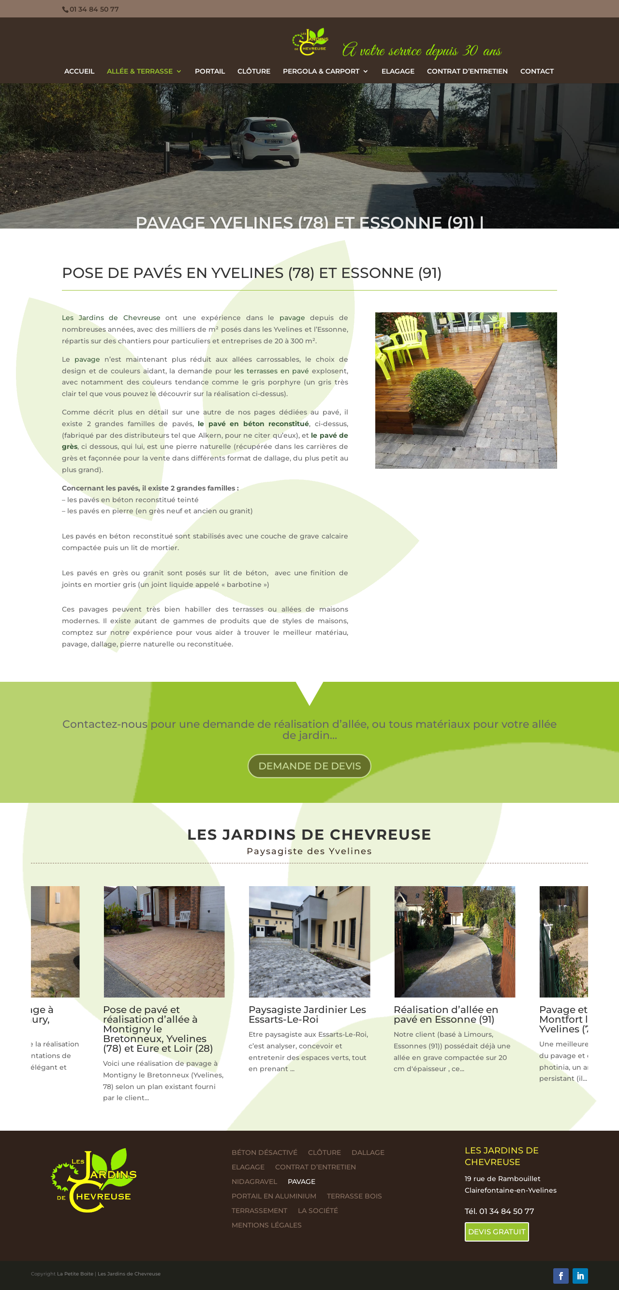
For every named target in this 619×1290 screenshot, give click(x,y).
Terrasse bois (354, 1196)
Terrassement (259, 1211)
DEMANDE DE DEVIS (309, 765)
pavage (292, 317)
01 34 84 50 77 (94, 9)
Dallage (368, 1153)
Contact (537, 72)
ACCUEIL (79, 72)
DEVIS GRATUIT (497, 1231)
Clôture (253, 72)
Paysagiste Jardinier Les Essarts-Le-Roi (307, 1014)
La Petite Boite (75, 1274)
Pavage (301, 1182)
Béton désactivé (264, 1153)
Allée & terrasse (140, 72)
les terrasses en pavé (271, 371)
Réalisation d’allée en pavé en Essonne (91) (446, 1014)
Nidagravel (254, 1182)
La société (318, 1211)
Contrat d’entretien (467, 72)
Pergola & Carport (321, 72)
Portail (210, 72)
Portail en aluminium (274, 1196)
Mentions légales (267, 1225)
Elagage (398, 72)
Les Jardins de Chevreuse (111, 317)
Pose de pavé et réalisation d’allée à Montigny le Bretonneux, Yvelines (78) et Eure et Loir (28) (158, 1029)
